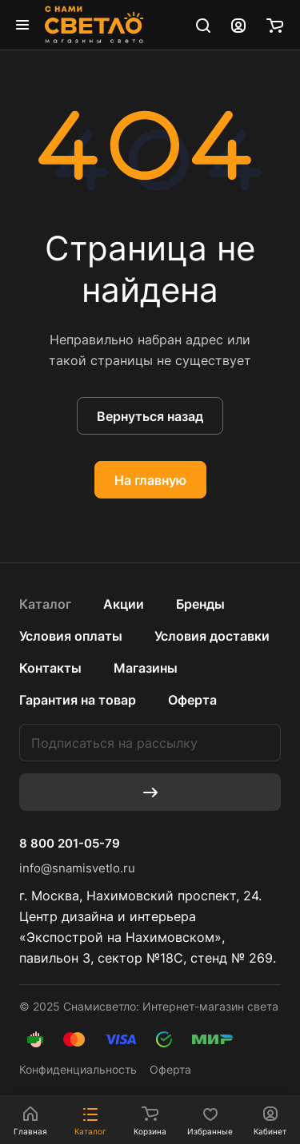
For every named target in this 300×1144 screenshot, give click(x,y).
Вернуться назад (150, 416)
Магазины (146, 668)
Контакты (50, 668)
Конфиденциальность (78, 1069)
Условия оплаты (70, 636)
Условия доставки (212, 636)
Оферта (192, 700)
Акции (123, 604)
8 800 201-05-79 (69, 843)
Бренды (200, 604)
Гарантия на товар (77, 700)
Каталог (45, 604)
